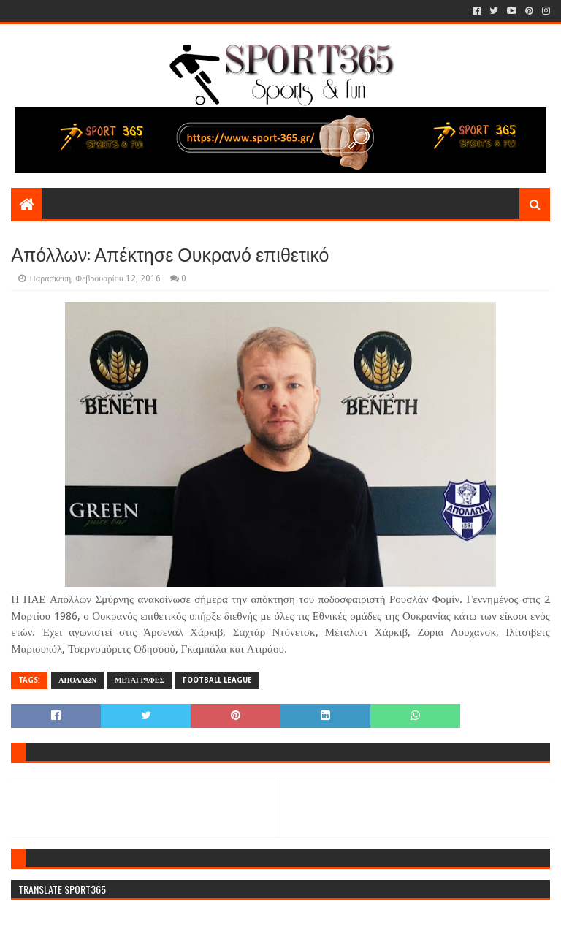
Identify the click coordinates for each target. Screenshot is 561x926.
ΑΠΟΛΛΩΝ (77, 680)
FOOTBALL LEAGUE (217, 680)
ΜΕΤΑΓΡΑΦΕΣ (139, 680)
